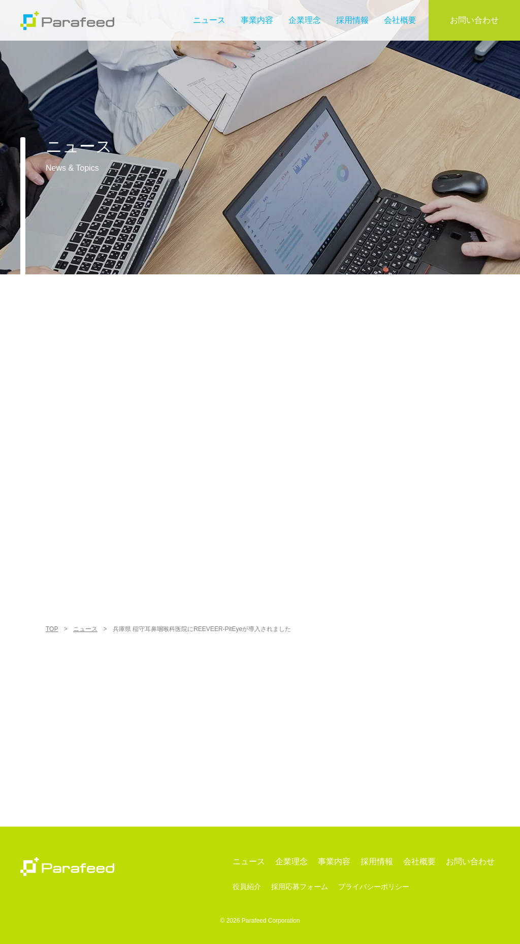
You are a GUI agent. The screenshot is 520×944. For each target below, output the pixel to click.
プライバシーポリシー (373, 887)
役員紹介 (247, 887)
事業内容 (257, 20)
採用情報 (352, 20)
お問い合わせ (474, 20)
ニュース (209, 20)
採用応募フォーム (299, 887)
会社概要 (400, 20)
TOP (52, 629)
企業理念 (304, 20)
